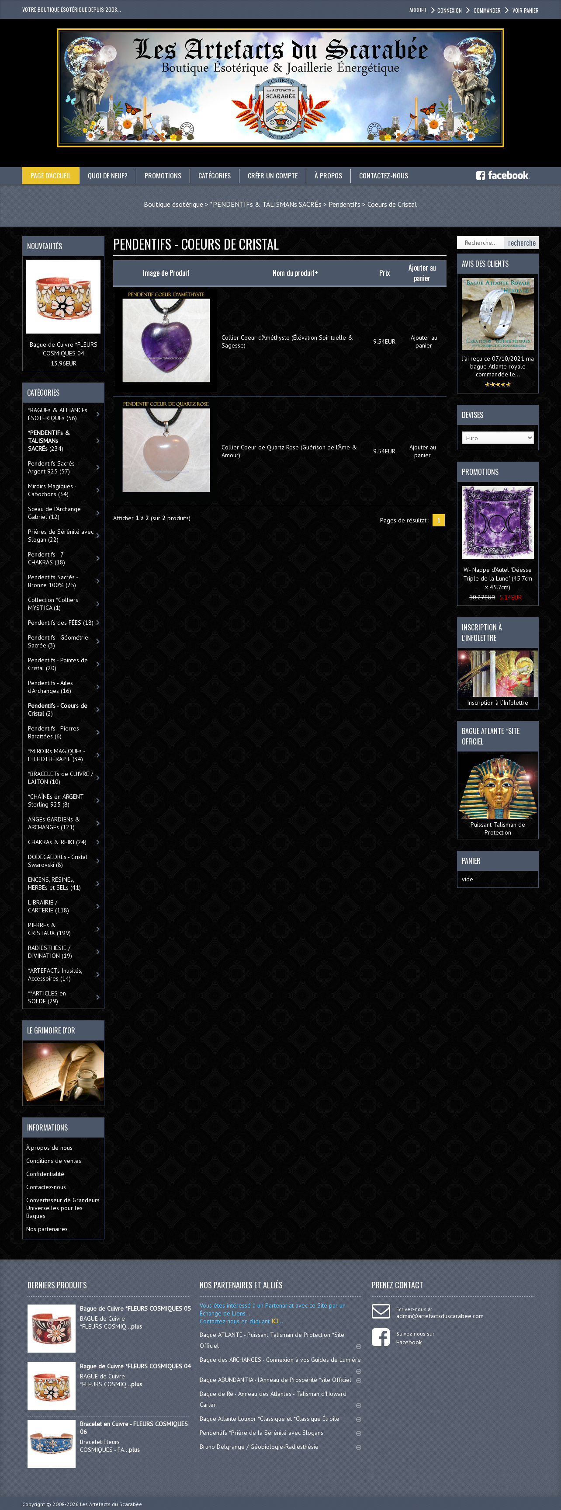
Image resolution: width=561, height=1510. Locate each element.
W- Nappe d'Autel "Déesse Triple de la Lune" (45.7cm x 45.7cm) (497, 578)
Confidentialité (45, 1174)
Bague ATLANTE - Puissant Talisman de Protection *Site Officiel (280, 1340)
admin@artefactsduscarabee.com (440, 1316)
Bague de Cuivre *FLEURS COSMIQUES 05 (135, 1308)
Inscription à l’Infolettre (497, 678)
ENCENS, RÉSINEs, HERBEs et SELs (54, 883)
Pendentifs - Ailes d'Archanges (50, 687)
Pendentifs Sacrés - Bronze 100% (53, 581)
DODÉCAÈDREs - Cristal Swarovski (57, 861)
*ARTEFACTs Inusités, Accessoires (55, 974)
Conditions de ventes (53, 1161)
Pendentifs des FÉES (61, 622)
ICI (274, 1321)
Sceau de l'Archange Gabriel (54, 513)
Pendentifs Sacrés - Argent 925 (53, 467)
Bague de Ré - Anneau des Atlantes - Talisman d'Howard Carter (280, 1399)
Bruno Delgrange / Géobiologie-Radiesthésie (280, 1447)
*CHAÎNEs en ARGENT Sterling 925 (56, 800)
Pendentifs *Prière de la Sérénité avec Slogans (280, 1433)
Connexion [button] (449, 10)
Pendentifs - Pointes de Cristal (58, 664)
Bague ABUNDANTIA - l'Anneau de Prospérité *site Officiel (280, 1380)
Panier (471, 861)
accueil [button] (418, 10)
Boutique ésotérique (173, 204)
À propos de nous (49, 1148)
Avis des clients (485, 263)
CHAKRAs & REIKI (57, 842)
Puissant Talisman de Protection (497, 795)
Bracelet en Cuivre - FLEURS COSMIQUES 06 (134, 1428)
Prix (384, 273)
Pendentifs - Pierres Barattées (53, 732)
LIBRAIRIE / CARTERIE (48, 906)
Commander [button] (486, 10)
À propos (329, 175)
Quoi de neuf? (108, 175)
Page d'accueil (51, 175)
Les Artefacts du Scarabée (111, 1504)
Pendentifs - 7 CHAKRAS (46, 558)
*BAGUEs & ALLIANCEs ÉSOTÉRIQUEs (57, 414)
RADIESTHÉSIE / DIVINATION (50, 952)
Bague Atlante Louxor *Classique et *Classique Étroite (280, 1419)
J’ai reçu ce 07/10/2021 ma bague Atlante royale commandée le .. (498, 366)
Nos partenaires (47, 1229)
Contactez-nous (384, 175)
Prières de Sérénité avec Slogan (61, 535)
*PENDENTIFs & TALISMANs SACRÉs (266, 204)
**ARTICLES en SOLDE (47, 997)
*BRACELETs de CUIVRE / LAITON (60, 778)
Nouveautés (44, 246)
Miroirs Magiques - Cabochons (52, 490)
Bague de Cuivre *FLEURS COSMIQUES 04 (135, 1366)
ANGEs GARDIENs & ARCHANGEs (54, 823)
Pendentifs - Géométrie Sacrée (58, 641)
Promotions (163, 175)
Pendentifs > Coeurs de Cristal (373, 204)
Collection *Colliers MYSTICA (53, 604)
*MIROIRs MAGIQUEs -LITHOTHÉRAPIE (56, 755)
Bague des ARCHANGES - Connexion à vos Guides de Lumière (280, 1363)
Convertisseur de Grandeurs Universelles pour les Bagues (63, 1208)
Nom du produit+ (295, 273)
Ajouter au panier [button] (424, 341)
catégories (215, 175)
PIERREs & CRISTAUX (49, 929)
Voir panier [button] (525, 10)
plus (136, 1326)
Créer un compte (273, 175)
